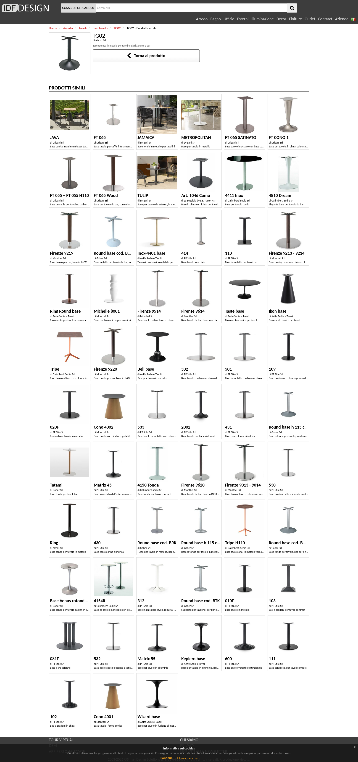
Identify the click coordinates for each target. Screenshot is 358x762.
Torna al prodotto (146, 55)
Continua (166, 758)
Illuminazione (262, 18)
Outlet (310, 18)
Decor (281, 18)
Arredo (202, 18)
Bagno (215, 18)
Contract (325, 18)
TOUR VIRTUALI (61, 739)
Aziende (341, 18)
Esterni (242, 18)
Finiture (295, 18)
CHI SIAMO (189, 739)
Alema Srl (100, 40)
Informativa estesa (187, 758)
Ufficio (229, 18)
